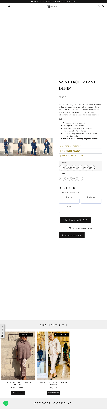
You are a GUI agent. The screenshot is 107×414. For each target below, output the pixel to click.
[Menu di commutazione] (4, 6)
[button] (2, 147)
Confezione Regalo (71, 192)
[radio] (61, 167)
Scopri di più (18, 393)
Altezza (70, 206)
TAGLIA (63, 173)
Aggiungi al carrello (75, 220)
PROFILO (63, 162)
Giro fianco (91, 197)
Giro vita (69, 197)
